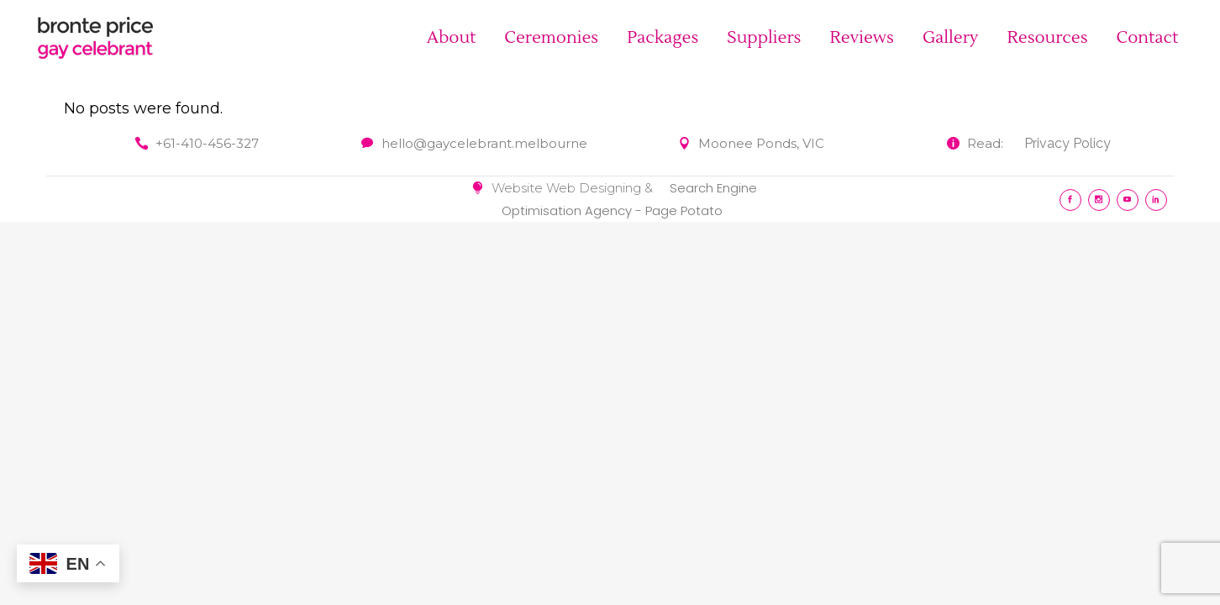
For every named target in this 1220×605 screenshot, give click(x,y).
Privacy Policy (1067, 143)
